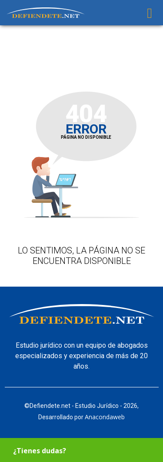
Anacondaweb (105, 417)
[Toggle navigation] (149, 13)
